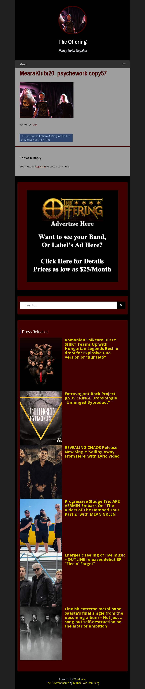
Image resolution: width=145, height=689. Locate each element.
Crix (35, 124)
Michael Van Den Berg (86, 683)
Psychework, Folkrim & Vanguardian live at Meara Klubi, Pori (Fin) (45, 137)
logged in (40, 166)
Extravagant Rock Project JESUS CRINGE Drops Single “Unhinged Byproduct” (91, 397)
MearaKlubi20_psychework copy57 (63, 73)
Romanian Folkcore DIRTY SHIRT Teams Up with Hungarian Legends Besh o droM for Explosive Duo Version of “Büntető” (91, 348)
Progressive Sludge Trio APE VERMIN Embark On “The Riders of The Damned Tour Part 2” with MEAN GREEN (92, 507)
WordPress (79, 679)
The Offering (72, 42)
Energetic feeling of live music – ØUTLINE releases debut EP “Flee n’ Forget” (95, 559)
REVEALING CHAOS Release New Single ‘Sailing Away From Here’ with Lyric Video (92, 451)
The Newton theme (57, 683)
